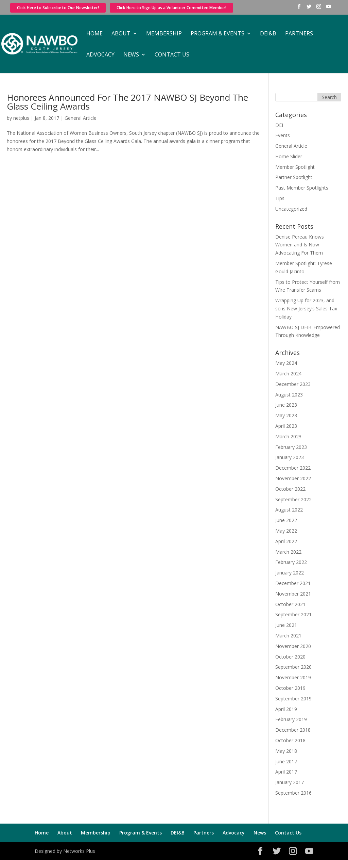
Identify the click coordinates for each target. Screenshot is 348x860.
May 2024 (286, 363)
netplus (21, 118)
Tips (279, 198)
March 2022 (288, 552)
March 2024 (288, 373)
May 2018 (286, 751)
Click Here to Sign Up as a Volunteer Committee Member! (171, 8)
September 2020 (293, 667)
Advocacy (100, 55)
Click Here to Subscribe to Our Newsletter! (58, 8)
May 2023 (286, 415)
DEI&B (268, 34)
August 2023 (289, 394)
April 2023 (286, 426)
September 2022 (293, 499)
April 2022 (286, 541)
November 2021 (293, 593)
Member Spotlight (295, 167)
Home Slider (288, 156)
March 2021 (288, 635)
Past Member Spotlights (301, 187)
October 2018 (290, 740)
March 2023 (288, 436)
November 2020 (293, 646)
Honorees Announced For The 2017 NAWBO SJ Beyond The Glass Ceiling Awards (127, 101)
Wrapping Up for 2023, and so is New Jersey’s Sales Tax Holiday (306, 308)
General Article (81, 118)
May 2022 (286, 531)
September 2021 (293, 614)
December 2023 (293, 384)
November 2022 (293, 478)
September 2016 (293, 793)
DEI (279, 125)
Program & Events (217, 34)
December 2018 (293, 730)
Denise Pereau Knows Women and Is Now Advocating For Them (299, 244)
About (120, 34)
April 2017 (286, 771)
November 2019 (293, 677)
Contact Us (172, 55)
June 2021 (286, 625)
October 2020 (290, 656)
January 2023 (289, 457)
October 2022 (290, 489)
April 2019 (286, 709)
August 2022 (289, 509)
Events (282, 135)
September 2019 (293, 698)
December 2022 (293, 468)
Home (94, 34)
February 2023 (291, 447)
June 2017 (286, 761)
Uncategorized (291, 209)
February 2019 (291, 719)
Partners (299, 34)
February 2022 (291, 562)
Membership (164, 34)
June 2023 (286, 405)
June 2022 (286, 520)
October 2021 (290, 604)
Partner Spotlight (293, 177)
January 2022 (289, 572)
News (131, 55)
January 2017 (289, 782)
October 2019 (290, 688)
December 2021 (293, 583)
